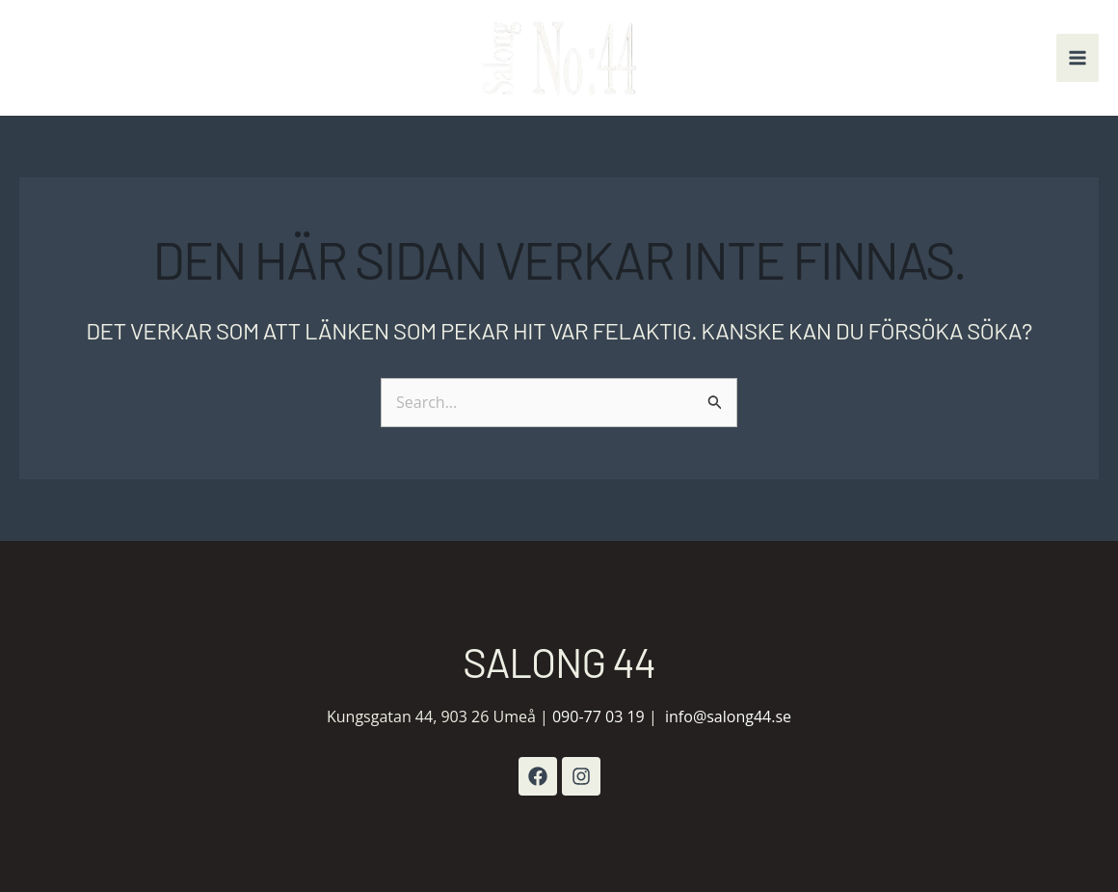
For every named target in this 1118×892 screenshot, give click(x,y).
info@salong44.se (728, 716)
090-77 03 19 (598, 716)
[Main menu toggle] (1077, 58)
